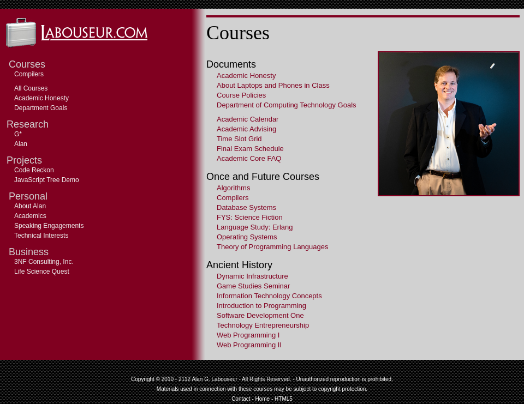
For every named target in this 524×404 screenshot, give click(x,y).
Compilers (29, 74)
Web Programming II (249, 345)
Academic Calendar (247, 119)
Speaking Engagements (49, 226)
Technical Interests (41, 235)
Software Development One (260, 315)
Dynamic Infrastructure (252, 276)
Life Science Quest (41, 271)
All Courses (30, 88)
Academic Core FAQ (249, 158)
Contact (240, 399)
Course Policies (241, 95)
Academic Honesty (41, 98)
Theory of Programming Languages (273, 247)
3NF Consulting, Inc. (44, 262)
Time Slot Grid (239, 139)
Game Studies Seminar (253, 286)
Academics (30, 216)
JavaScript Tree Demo (46, 180)
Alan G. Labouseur (214, 379)
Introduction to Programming (261, 306)
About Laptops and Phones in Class (273, 85)
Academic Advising (246, 129)
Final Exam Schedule (250, 148)
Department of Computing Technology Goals (286, 105)
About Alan (30, 206)
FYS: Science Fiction (250, 217)
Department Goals (40, 108)
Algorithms (233, 188)
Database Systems (246, 207)
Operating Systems (247, 237)
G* (18, 134)
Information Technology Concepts (269, 296)
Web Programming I (248, 335)
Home (262, 399)
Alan (20, 144)
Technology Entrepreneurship (263, 325)
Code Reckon (34, 170)
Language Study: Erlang (255, 227)
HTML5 (284, 399)
